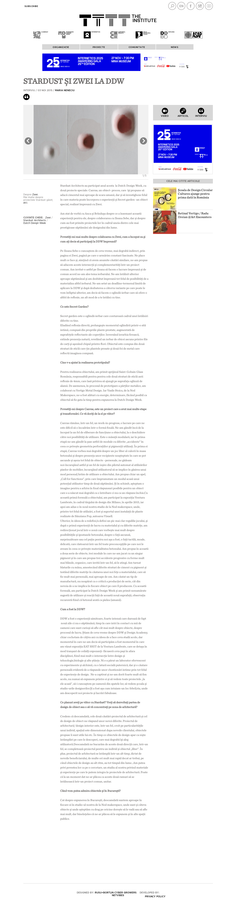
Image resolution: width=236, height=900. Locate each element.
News (174, 47)
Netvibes (118, 895)
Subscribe (31, 6)
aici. (25, 203)
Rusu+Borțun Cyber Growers (116, 892)
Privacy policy (155, 896)
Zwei (48, 217)
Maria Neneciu (65, 90)
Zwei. (35, 194)
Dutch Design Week (34, 223)
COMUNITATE (137, 47)
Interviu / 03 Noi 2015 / (49, 90)
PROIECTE (99, 47)
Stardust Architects (34, 220)
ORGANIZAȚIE (61, 47)
